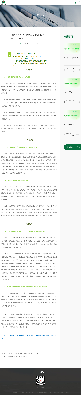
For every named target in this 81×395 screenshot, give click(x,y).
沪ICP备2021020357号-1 (51, 392)
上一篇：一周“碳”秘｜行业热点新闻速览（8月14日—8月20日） (21, 353)
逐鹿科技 (66, 392)
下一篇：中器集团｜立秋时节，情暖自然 (14, 356)
